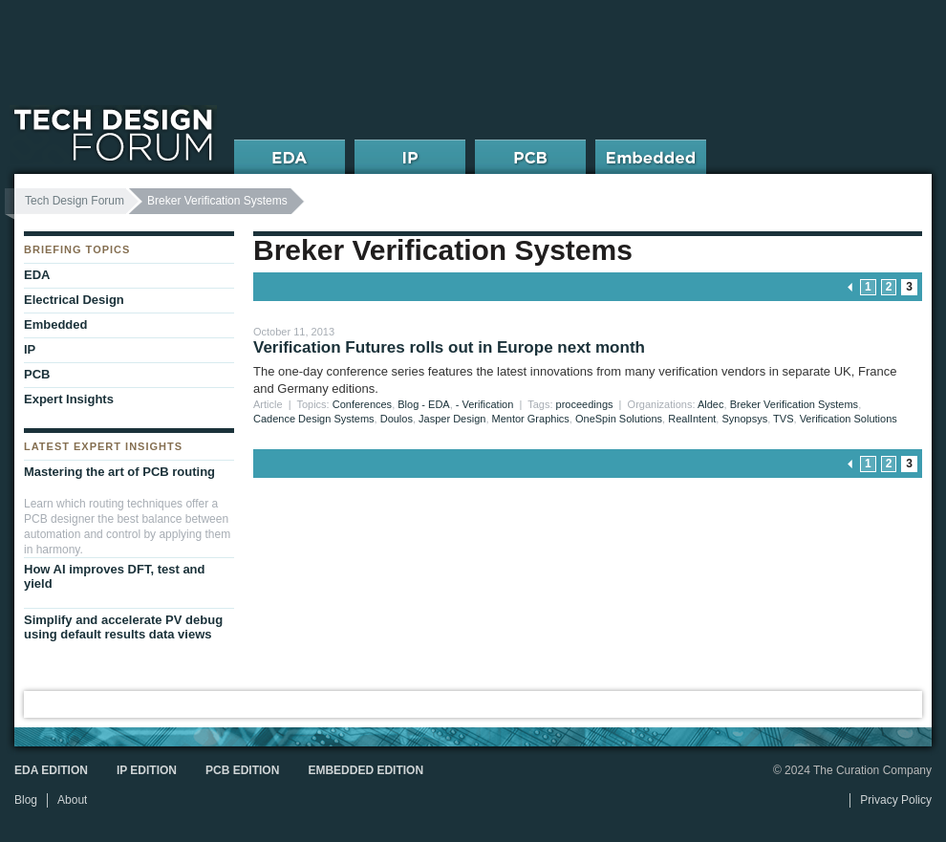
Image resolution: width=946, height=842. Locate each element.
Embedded (55, 324)
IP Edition (147, 770)
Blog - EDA (423, 404)
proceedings (584, 404)
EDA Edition (51, 770)
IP (29, 349)
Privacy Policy (896, 800)
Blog (25, 800)
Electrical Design (74, 299)
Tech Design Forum (74, 200)
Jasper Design (452, 418)
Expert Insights (69, 399)
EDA (37, 275)
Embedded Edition (365, 770)
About (72, 800)
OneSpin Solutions (618, 418)
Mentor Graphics (531, 418)
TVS (783, 418)
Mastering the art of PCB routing (119, 471)
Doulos (396, 418)
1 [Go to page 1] (868, 286)
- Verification (485, 404)
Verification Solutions (848, 418)
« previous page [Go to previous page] (850, 287)
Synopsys (744, 418)
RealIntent (692, 418)
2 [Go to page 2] (889, 286)
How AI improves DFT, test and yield (114, 576)
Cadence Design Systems (314, 418)
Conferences (362, 404)
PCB (37, 374)
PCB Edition (242, 770)
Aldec (711, 404)
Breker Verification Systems (794, 404)
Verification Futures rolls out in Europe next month (449, 347)
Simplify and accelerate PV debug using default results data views (123, 627)
